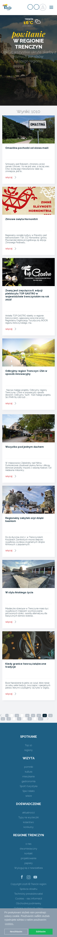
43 (45, 715)
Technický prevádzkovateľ (28, 893)
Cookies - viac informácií (28, 898)
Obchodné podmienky (28, 903)
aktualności (28, 812)
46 (9, 719)
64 (19, 719)
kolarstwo (28, 822)
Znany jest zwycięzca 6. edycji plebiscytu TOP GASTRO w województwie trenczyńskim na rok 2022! (27, 295)
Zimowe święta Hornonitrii (21, 219)
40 (27, 715)
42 (39, 715)
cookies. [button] (9, 924)
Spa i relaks (28, 791)
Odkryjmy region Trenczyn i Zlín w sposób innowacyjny (26, 372)
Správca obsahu (28, 889)
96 (30, 719)
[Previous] (1, 715)
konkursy (29, 827)
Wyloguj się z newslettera (28, 868)
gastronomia (28, 781)
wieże (28, 795)
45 (3, 719)
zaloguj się (36, 7)
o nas (28, 843)
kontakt (28, 853)
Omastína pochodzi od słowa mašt (26, 148)
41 (33, 715)
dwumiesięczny (28, 848)
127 (40, 719)
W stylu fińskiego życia (19, 592)
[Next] (47, 718)
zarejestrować (30, 7)
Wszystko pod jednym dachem (24, 446)
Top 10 (28, 745)
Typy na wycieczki (28, 817)
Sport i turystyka (28, 786)
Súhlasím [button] (41, 931)
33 (17, 715)
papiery (28, 863)
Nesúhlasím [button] (16, 931)
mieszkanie (28, 776)
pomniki (28, 766)
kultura (28, 771)
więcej (8, 177)
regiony (28, 750)
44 (50, 715)
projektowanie (28, 858)
